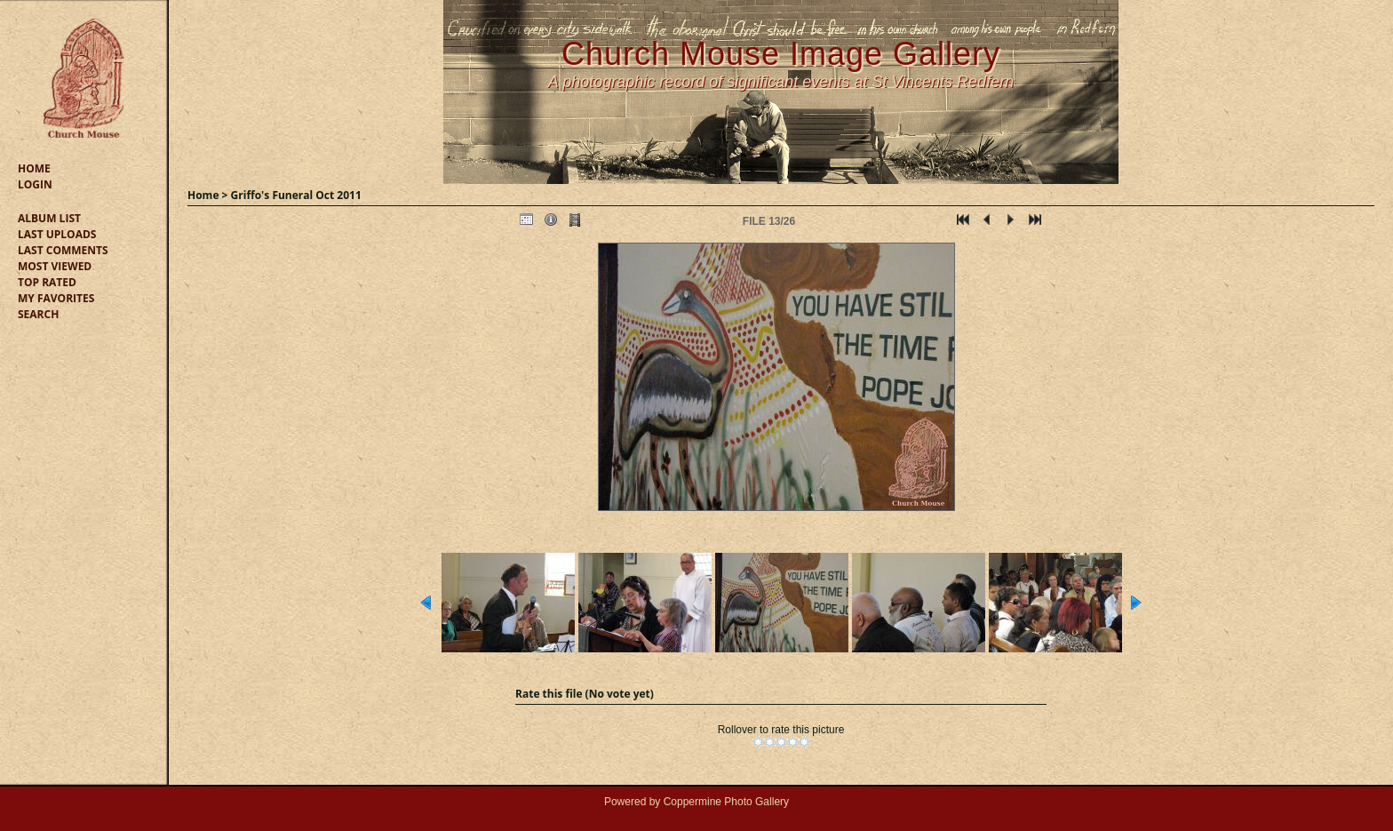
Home (34, 168)
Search (38, 314)
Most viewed (55, 266)
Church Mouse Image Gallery (780, 54)
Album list (49, 218)
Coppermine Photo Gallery (726, 801)
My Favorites (56, 298)
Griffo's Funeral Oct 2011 (296, 195)
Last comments (63, 250)
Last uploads (57, 234)
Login (35, 184)
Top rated (47, 282)
